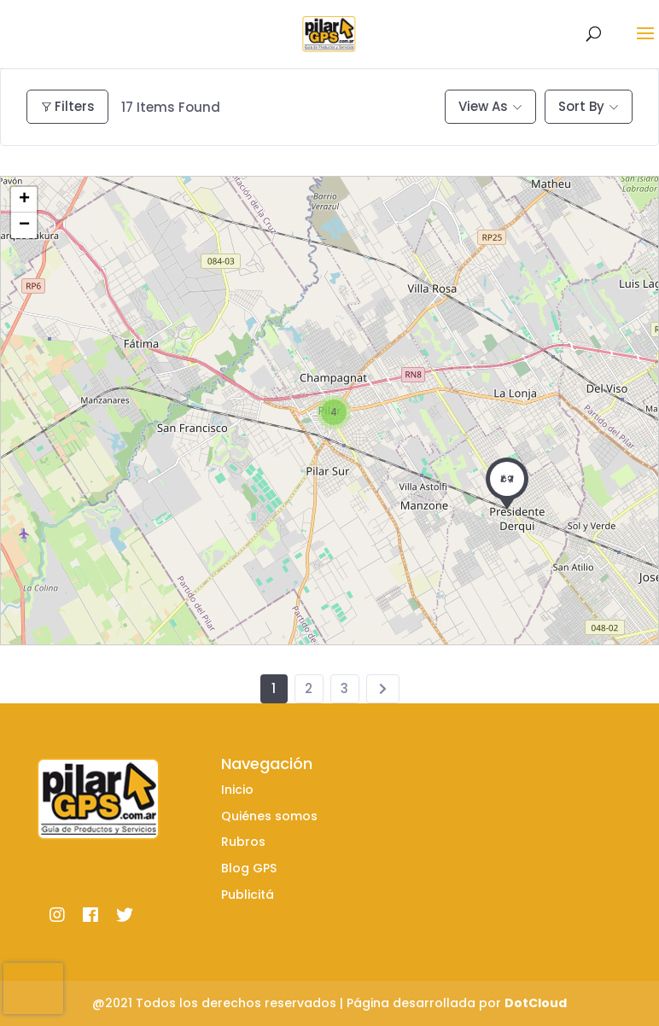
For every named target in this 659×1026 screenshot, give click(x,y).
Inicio (237, 789)
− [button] (24, 225)
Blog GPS (249, 868)
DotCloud (535, 1002)
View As (483, 106)
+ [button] (24, 200)
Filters (67, 106)
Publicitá (247, 894)
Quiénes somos (269, 816)
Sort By (581, 106)
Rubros (243, 841)
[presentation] (33, 988)
